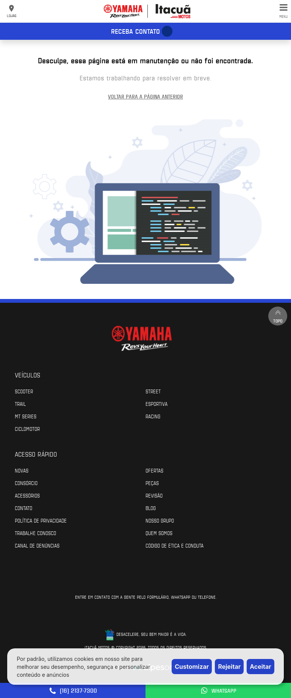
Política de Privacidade (41, 520)
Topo (277, 316)
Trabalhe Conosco (35, 532)
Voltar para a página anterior (145, 96)
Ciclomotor (27, 428)
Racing (153, 416)
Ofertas (154, 470)
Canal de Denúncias (37, 545)
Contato (23, 507)
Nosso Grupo (160, 520)
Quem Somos (159, 532)
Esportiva (156, 403)
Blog (151, 507)
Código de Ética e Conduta (174, 545)
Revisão (154, 495)
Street (153, 391)
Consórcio (26, 482)
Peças (152, 482)
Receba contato (135, 31)
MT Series (25, 416)
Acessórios (27, 495)
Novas (21, 470)
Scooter (24, 391)
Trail (20, 403)
